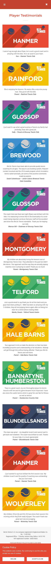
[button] (7, 4)
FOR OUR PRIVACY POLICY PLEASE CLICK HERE (25, 543)
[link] (46, 4)
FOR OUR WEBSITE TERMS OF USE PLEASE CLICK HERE (25, 547)
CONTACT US (25, 551)
